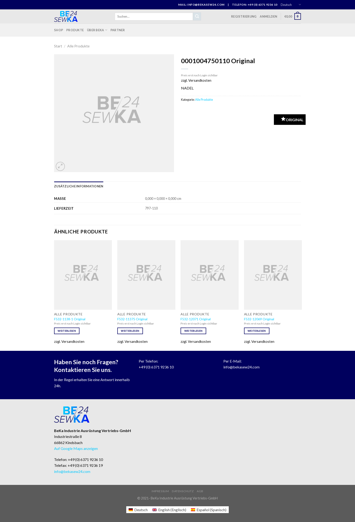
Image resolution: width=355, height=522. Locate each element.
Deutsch (291, 4)
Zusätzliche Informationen (78, 186)
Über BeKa (97, 30)
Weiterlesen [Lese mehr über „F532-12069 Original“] (257, 330)
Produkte (75, 30)
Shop (58, 30)
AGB (200, 491)
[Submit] (197, 16)
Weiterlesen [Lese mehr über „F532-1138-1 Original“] (67, 330)
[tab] (78, 186)
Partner (117, 30)
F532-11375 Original (132, 319)
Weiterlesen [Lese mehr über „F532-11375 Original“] (130, 330)
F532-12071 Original (196, 319)
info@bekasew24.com (241, 367)
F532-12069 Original (259, 319)
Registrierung (243, 16)
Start (58, 46)
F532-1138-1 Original (69, 319)
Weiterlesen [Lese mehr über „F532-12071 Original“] (193, 330)
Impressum (160, 491)
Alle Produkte (78, 46)
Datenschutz (183, 491)
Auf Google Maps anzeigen (76, 448)
